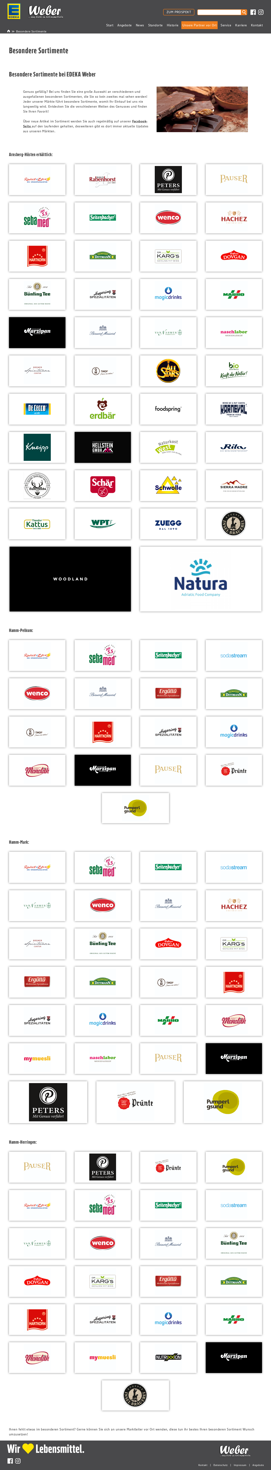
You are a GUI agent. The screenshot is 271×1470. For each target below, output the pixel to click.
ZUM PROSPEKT (178, 12)
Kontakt (202, 1465)
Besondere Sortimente (31, 31)
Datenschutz (220, 1465)
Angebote (258, 1465)
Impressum (240, 1465)
